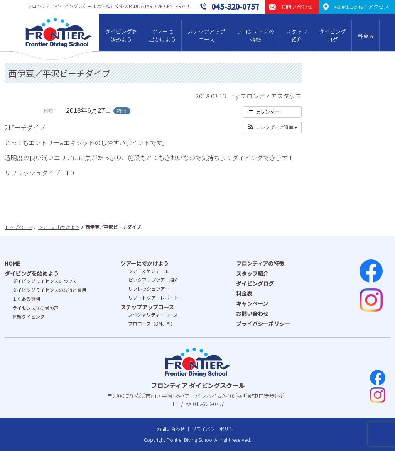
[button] (272, 127)
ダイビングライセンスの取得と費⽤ (49, 290)
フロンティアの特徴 (255, 35)
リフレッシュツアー (148, 288)
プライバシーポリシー (263, 323)
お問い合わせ (252, 313)
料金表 (366, 35)
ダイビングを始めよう (121, 35)
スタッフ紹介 (296, 35)
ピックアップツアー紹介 (153, 279)
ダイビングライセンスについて (44, 281)
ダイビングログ (332, 35)
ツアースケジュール (148, 271)
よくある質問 (26, 298)
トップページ (18, 227)
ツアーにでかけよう (144, 263)
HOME (12, 263)
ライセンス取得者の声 (35, 307)
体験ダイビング (28, 316)
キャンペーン (252, 303)
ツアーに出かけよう (162, 35)
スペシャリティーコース (153, 314)
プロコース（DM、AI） (151, 323)
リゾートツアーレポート (153, 297)
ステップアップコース (206, 35)
